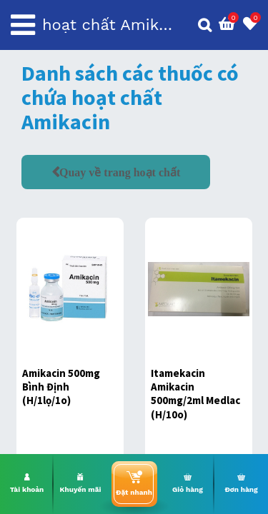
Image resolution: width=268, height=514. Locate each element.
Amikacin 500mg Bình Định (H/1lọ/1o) (61, 386)
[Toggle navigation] (23, 25)
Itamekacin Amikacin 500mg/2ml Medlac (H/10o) (195, 393)
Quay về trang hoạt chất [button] (119, 172)
